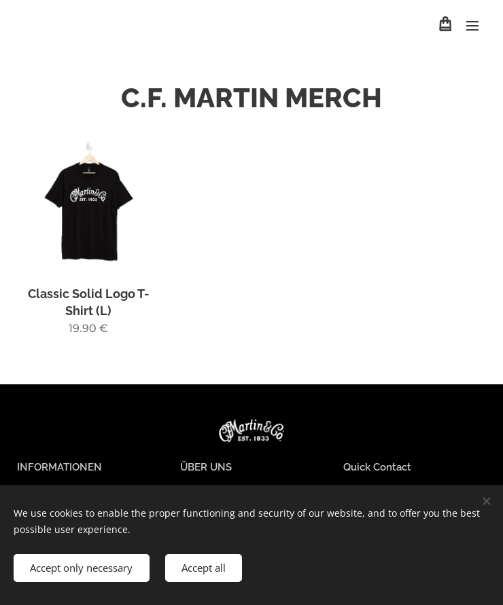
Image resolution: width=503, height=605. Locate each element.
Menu (472, 25)
